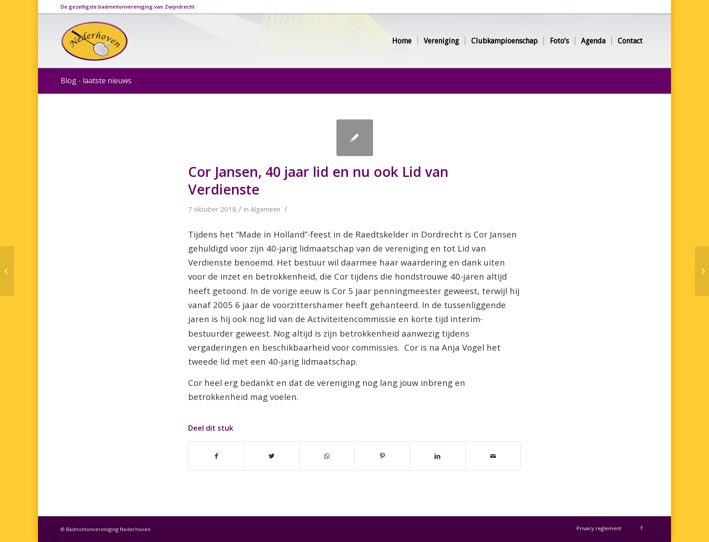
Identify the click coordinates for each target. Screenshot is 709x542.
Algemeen (265, 209)
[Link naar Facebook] (641, 528)
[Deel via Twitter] (271, 456)
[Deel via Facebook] (216, 456)
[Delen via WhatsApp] (327, 456)
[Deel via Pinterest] (382, 456)
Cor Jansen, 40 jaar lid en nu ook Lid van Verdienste (318, 180)
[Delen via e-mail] (493, 456)
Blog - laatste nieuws (96, 81)
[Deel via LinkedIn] (437, 456)
